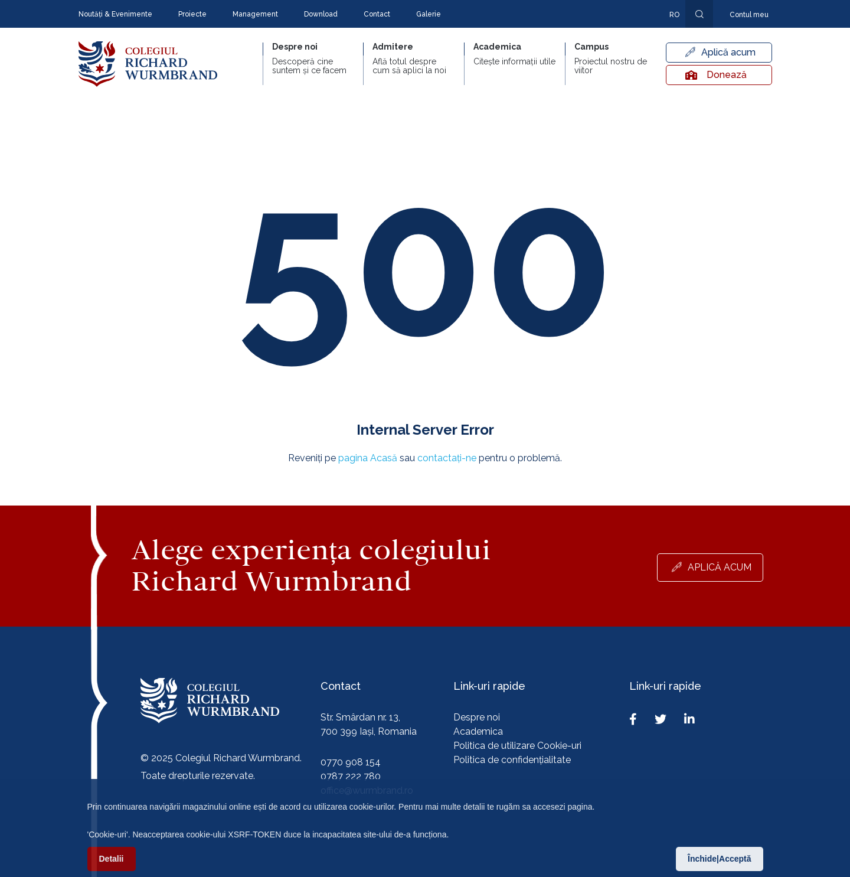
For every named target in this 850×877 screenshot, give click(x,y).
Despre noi (476, 717)
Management (255, 14)
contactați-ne (446, 458)
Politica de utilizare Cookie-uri (517, 745)
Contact (377, 14)
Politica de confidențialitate (512, 759)
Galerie (428, 14)
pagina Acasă (367, 458)
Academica (478, 731)
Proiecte (192, 14)
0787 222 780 (351, 776)
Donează (716, 74)
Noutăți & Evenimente (115, 14)
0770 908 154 (351, 762)
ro (674, 15)
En (668, 32)
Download (321, 14)
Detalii (111, 860)
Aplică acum (728, 52)
